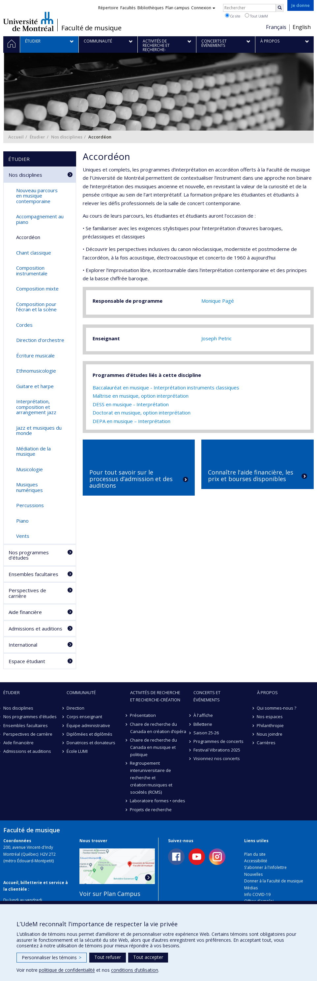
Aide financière (25, 612)
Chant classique (33, 252)
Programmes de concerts (218, 741)
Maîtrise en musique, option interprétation (140, 395)
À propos (267, 692)
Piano (22, 520)
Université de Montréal (28, 21)
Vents (22, 536)
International (23, 644)
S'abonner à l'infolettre (265, 867)
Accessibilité (255, 861)
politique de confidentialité (67, 970)
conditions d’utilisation (134, 970)
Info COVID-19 (257, 894)
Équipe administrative (88, 725)
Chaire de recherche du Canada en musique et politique (153, 747)
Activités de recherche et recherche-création (155, 696)
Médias (251, 888)
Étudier (37, 137)
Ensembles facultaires (33, 574)
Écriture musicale (35, 355)
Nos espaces (270, 717)
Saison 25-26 (206, 733)
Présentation (143, 715)
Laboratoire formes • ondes (158, 801)
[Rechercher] (280, 8)
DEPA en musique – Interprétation (131, 421)
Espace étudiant (27, 661)
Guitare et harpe (35, 386)
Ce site (232, 15)
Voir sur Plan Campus (109, 894)
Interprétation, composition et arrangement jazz (36, 406)
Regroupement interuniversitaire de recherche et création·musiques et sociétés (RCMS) (151, 777)
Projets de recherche (151, 809)
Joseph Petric (216, 338)
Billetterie (202, 724)
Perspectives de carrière (27, 593)
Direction (75, 708)
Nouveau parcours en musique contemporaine (37, 195)
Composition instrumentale (31, 270)
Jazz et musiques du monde (39, 430)
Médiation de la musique (33, 451)
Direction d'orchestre (40, 340)
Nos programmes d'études (29, 555)
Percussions (30, 505)
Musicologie (29, 469)
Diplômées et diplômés (89, 734)
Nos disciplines (66, 137)
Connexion (203, 8)
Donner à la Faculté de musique (273, 881)
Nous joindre (270, 734)
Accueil (16, 137)
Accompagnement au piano (40, 219)
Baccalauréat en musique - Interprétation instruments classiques (166, 387)
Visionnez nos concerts (216, 758)
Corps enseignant (84, 717)
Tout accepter (148, 957)
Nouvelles (253, 874)
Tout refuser (107, 957)
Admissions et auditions (35, 628)
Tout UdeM (256, 15)
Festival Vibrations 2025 (216, 750)
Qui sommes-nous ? (277, 708)
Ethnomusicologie (36, 370)
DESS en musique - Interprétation (131, 404)
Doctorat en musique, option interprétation (141, 412)
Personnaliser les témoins (51, 957)
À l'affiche (203, 715)
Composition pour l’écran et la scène (36, 307)
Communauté (81, 692)
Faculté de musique (91, 28)
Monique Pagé (217, 300)
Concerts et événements (206, 696)
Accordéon (28, 237)
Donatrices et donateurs (91, 743)
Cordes (24, 325)
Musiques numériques (29, 487)
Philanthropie (270, 725)
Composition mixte (37, 288)
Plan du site (255, 854)
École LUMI (77, 751)
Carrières (266, 743)
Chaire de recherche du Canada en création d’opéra (158, 727)
